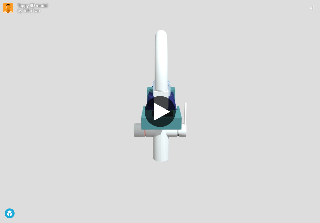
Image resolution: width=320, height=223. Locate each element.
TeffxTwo (31, 10)
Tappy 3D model (32, 5)
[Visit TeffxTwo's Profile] (8, 8)
